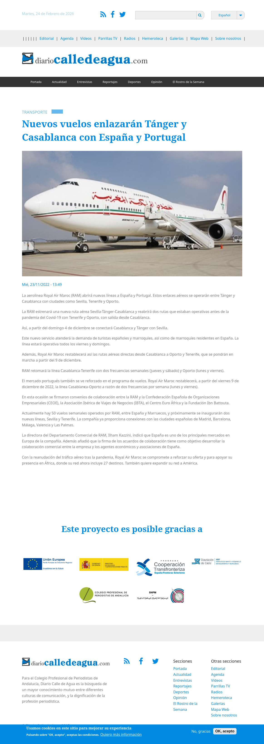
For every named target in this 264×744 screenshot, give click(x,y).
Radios (129, 38)
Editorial (46, 38)
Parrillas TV (107, 38)
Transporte (34, 112)
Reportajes (110, 82)
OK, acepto (224, 731)
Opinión (156, 82)
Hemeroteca (152, 38)
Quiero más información (121, 734)
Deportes (134, 82)
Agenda (67, 38)
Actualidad (59, 82)
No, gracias (200, 731)
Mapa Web (199, 38)
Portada (36, 82)
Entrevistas (84, 82)
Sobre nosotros (228, 38)
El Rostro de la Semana (188, 82)
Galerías (177, 38)
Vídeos (85, 38)
